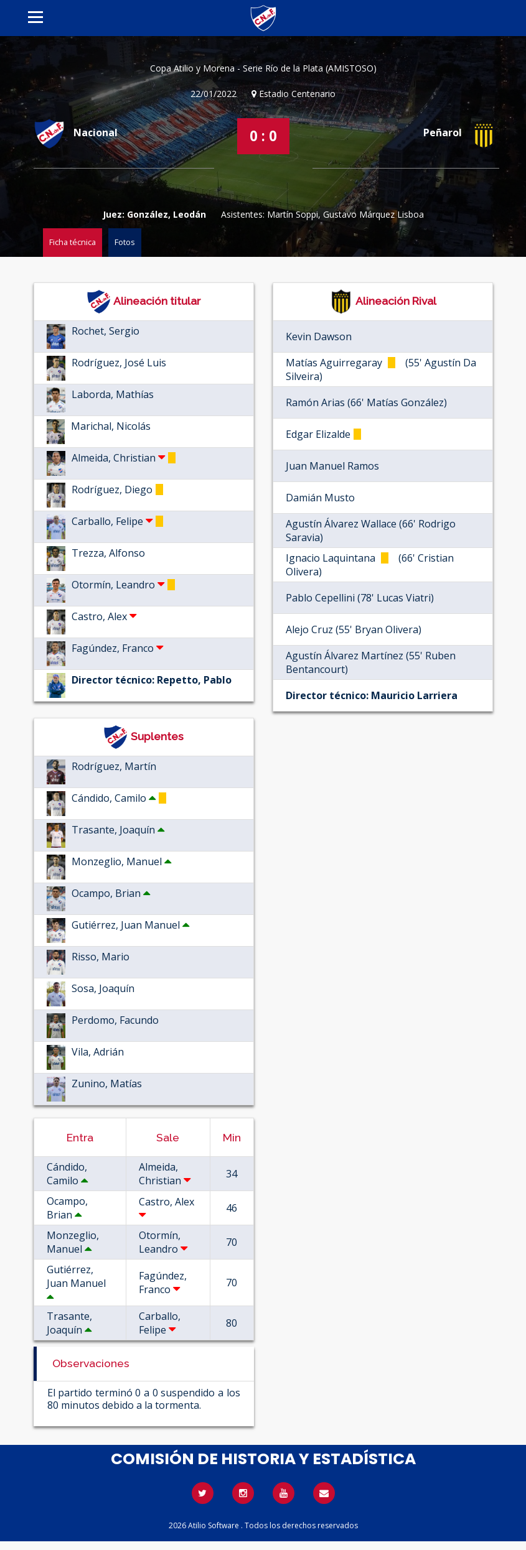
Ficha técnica (72, 242)
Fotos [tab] (125, 242)
